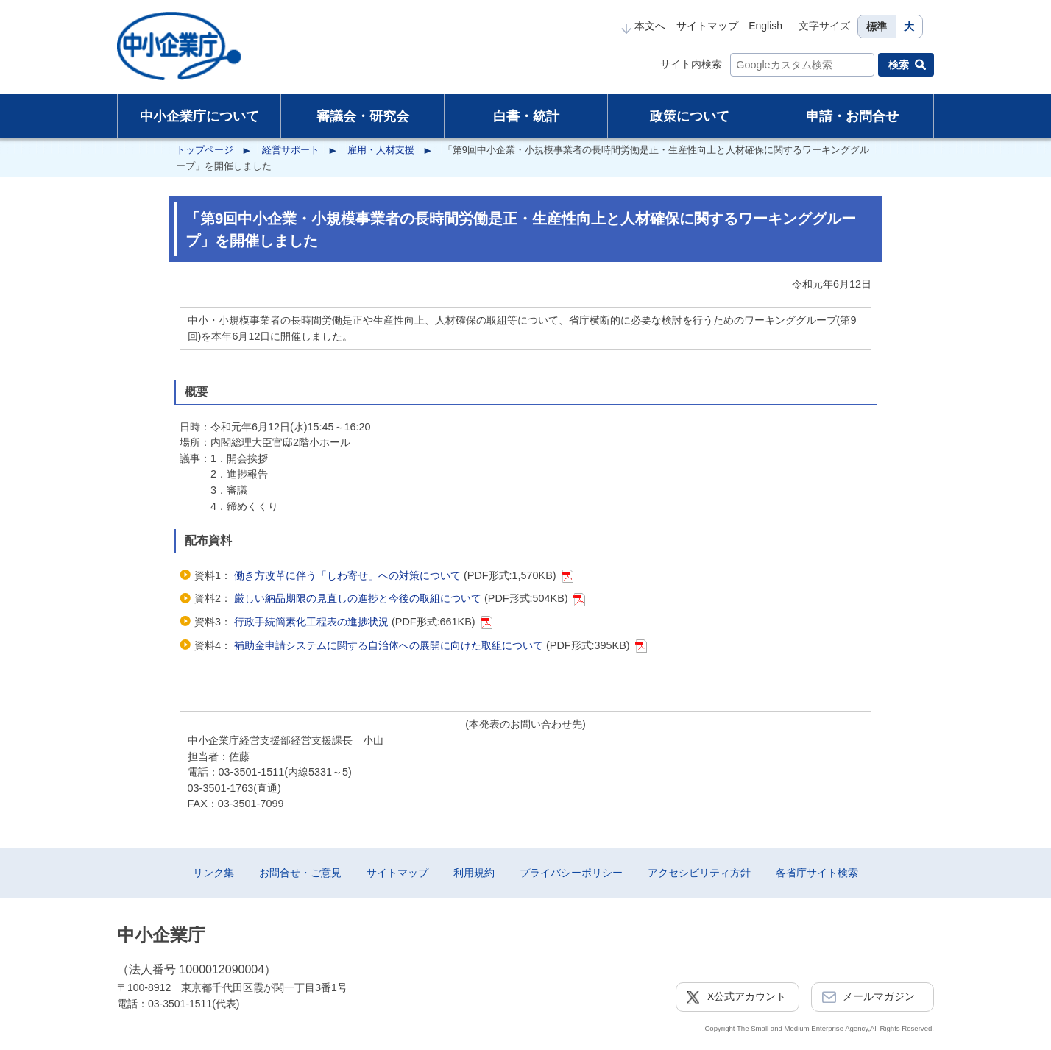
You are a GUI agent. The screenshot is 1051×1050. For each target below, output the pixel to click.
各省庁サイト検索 (817, 873)
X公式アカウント (746, 996)
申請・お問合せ (852, 116)
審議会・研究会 (362, 116)
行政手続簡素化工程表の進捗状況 (311, 622)
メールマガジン (879, 996)
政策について (689, 116)
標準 (876, 26)
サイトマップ (707, 26)
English (765, 26)
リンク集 (213, 873)
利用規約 (474, 873)
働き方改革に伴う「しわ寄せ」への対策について (349, 575)
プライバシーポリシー (571, 873)
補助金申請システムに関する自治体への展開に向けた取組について (388, 645)
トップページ (204, 149)
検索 (898, 65)
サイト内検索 (691, 64)
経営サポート (290, 149)
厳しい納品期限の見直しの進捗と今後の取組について (359, 598)
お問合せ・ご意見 (300, 873)
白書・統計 (526, 116)
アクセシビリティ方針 (699, 873)
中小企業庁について (199, 116)
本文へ (643, 26)
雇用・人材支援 (380, 149)
